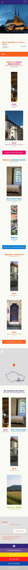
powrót (23, 46)
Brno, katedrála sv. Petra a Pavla (13, 43)
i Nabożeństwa (14, 568)
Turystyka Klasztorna (14, 550)
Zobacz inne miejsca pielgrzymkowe (14, 152)
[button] (14, 365)
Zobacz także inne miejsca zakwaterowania (14, 247)
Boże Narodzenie (14, 563)
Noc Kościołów (14, 559)
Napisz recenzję (20, 531)
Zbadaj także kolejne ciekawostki (14, 341)
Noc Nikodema (14, 554)
